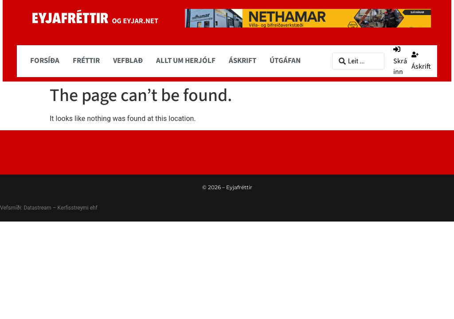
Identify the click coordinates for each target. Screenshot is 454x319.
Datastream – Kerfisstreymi (55, 208)
